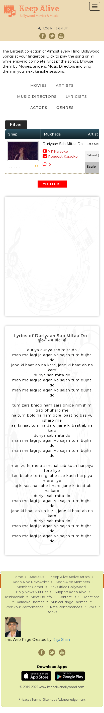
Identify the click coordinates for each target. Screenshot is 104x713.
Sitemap (49, 699)
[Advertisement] (52, 256)
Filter (16, 124)
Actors (38, 107)
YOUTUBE (52, 184)
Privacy (24, 699)
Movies (38, 85)
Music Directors (37, 96)
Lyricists (76, 96)
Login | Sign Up (55, 28)
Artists (65, 85)
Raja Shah (61, 639)
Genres (65, 107)
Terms (36, 699)
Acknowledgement (71, 699)
